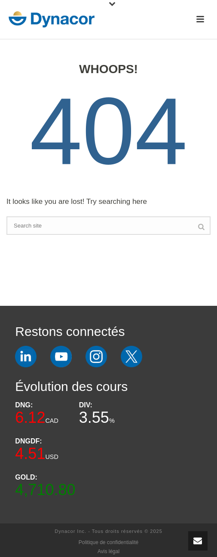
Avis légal (108, 551)
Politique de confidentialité (108, 542)
